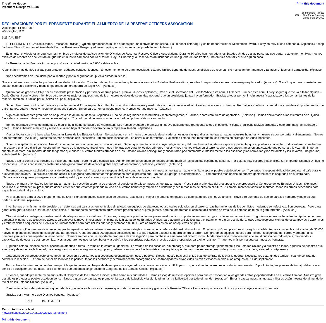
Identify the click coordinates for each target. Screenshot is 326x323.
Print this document (310, 3)
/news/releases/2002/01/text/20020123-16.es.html (34, 312)
